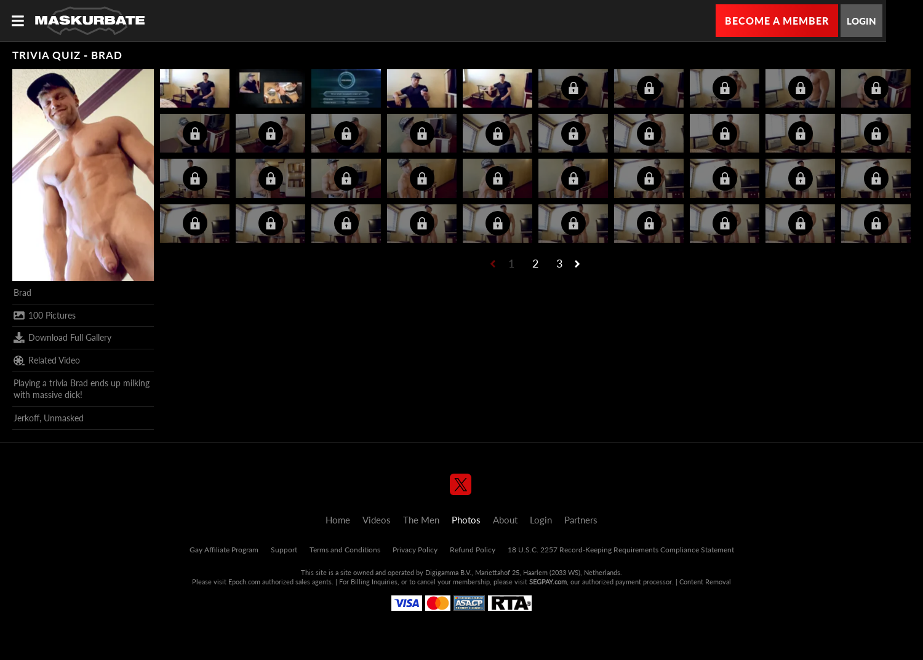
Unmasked (64, 418)
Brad (22, 292)
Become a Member (777, 20)
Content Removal (705, 582)
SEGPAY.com (548, 582)
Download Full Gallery (62, 337)
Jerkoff (26, 418)
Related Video (47, 360)
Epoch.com (244, 582)
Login (861, 20)
